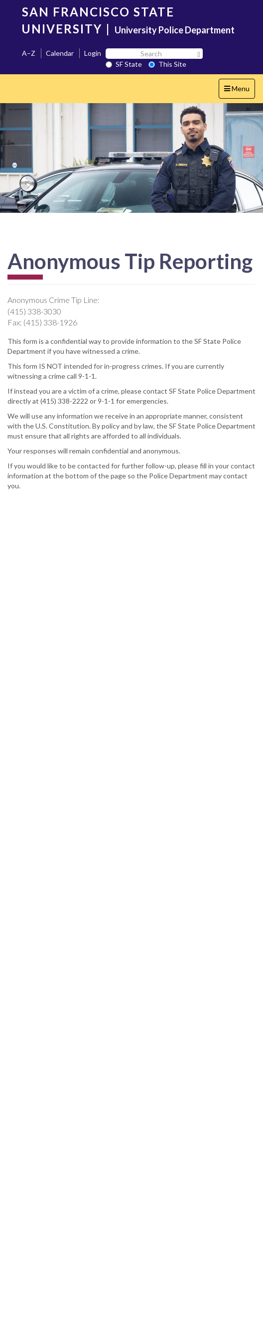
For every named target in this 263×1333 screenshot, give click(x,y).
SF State (124, 64)
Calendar (60, 53)
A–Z (28, 53)
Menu (239, 91)
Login (92, 53)
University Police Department (175, 29)
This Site (167, 64)
